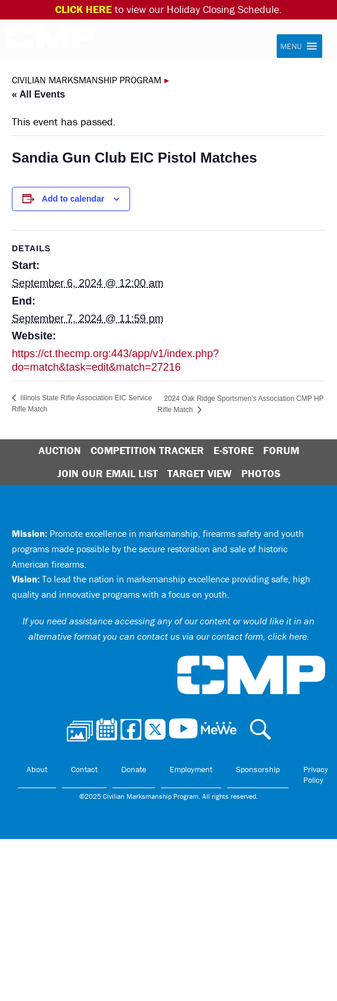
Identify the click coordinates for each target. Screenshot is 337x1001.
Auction (59, 450)
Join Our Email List (107, 473)
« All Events (38, 94)
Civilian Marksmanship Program (50, 41)
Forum (281, 450)
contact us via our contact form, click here (222, 636)
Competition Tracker (147, 450)
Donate (133, 769)
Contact (84, 769)
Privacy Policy (315, 774)
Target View (199, 473)
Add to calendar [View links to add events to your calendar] (73, 198)
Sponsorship (258, 769)
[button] (291, 46)
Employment (191, 769)
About (37, 769)
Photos (260, 473)
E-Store (233, 450)
